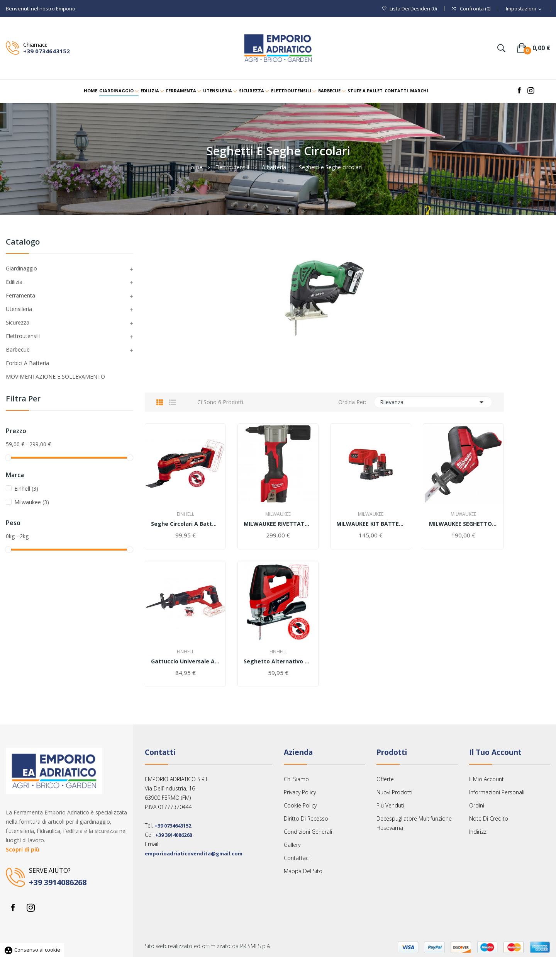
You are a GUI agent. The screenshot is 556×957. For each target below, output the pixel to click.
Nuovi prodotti (394, 792)
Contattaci (297, 858)
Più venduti (390, 805)
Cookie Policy (300, 805)
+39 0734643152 (46, 51)
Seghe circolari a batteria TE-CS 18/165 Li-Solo (185, 523)
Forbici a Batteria (27, 363)
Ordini (476, 805)
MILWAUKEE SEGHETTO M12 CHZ (463, 523)
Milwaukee (31, 502)
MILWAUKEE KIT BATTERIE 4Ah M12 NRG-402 (370, 523)
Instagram (30, 908)
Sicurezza (17, 322)
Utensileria (19, 309)
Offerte (385, 779)
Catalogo (23, 242)
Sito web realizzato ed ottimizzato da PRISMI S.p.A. (208, 946)
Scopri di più (22, 849)
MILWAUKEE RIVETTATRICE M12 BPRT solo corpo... (278, 523)
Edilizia (14, 282)
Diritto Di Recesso (306, 818)
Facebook (13, 908)
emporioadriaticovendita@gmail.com (193, 853)
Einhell (26, 488)
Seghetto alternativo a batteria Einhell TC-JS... (278, 661)
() (409, 9)
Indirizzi (478, 831)
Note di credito (488, 818)
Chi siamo (296, 779)
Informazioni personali (496, 792)
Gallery (292, 844)
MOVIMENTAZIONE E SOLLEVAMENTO (55, 376)
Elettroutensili (23, 336)
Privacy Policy (300, 792)
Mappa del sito (303, 871)
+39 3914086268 (57, 882)
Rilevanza (433, 402)
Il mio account (486, 779)
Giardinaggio (21, 268)
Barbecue (18, 349)
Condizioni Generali (308, 831)
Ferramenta (20, 295)
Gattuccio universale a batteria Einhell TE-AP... (185, 661)
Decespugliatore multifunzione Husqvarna (414, 823)
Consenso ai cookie (32, 949)
